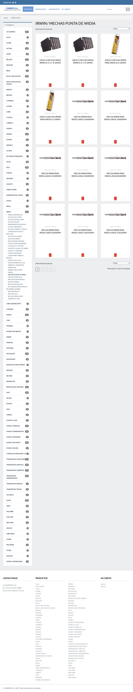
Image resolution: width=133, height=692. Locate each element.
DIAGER (17, 140)
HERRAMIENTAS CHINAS (17, 195)
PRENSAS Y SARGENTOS (16, 265)
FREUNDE (17, 178)
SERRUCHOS (12, 267)
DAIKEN (17, 128)
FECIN (17, 162)
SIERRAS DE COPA (14, 299)
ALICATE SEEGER (13, 222)
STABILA (17, 415)
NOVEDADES (17, 359)
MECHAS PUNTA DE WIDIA (17, 275)
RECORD (17, 376)
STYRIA (17, 550)
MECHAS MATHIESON (15, 284)
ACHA (17, 37)
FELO (17, 167)
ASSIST (17, 54)
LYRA (17, 320)
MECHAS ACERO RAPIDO (16, 279)
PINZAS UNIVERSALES (15, 215)
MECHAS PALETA (13, 291)
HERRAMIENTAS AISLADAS (17, 224)
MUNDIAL (17, 342)
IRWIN (17, 212)
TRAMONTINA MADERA (17, 484)
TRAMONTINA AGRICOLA (17, 465)
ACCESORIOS (17, 32)
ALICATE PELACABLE (15, 236)
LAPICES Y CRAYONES (15, 251)
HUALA (17, 201)
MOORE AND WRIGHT (17, 331)
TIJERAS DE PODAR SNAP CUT (17, 454)
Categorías (9, 25)
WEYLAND (17, 523)
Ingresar (103, 584)
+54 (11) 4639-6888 (12, 588)
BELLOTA (17, 59)
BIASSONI (17, 65)
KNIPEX (17, 315)
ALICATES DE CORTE (15, 217)
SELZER (17, 398)
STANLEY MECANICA (17, 442)
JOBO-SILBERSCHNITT (17, 304)
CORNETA (17, 123)
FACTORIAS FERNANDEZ (17, 156)
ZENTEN (17, 528)
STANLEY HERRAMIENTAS (17, 431)
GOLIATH (17, 184)
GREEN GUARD (17, 190)
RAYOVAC (17, 370)
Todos (37, 584)
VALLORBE (17, 511)
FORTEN (17, 173)
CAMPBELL (17, 101)
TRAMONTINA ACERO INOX (17, 459)
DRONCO (17, 145)
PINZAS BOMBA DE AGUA (16, 263)
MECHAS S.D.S (12, 294)
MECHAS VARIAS (13, 282)
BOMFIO (17, 90)
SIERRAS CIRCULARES (15, 270)
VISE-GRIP (17, 517)
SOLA (17, 409)
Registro (103, 586)
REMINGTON (17, 381)
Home (6, 18)
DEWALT (17, 134)
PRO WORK (17, 545)
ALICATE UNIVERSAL (15, 227)
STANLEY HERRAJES (17, 426)
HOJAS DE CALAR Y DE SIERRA (18, 248)
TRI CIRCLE (17, 495)
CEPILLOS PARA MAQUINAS (17, 243)
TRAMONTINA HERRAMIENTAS (17, 477)
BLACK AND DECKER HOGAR (17, 83)
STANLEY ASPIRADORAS (17, 561)
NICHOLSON (17, 354)
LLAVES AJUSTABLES (15, 253)
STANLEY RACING (17, 448)
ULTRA (17, 500)
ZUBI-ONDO (17, 534)
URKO (17, 506)
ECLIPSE (17, 151)
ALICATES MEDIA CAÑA (16, 219)
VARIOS (10, 272)
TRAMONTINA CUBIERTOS (17, 470)
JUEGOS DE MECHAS (15, 277)
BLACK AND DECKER (17, 76)
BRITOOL (17, 95)
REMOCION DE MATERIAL (17, 387)
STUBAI (17, 539)
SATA (17, 392)
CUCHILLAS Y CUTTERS (15, 246)
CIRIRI (17, 112)
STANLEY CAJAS (17, 420)
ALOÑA (17, 43)
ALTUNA (17, 48)
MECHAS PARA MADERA (16, 241)
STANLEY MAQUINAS (17, 437)
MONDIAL (17, 326)
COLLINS (17, 117)
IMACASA (17, 556)
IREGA (17, 206)
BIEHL (17, 71)
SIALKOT (17, 404)
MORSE (17, 337)
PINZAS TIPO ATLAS (14, 260)
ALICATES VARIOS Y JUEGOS (17, 229)
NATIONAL (17, 348)
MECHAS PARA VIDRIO (15, 296)
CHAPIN (17, 106)
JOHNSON (17, 309)
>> (53, 269)
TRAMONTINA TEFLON (17, 489)
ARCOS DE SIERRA (14, 239)
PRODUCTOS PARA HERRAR (17, 365)
